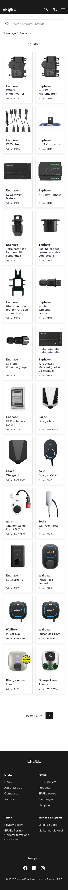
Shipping (44, 805)
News (8, 782)
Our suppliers (47, 782)
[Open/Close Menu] (63, 9)
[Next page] (49, 715)
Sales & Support (49, 824)
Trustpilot (34, 858)
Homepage (9, 33)
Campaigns (45, 799)
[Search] (46, 9)
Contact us (11, 793)
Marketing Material (50, 830)
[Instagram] (42, 868)
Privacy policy (13, 824)
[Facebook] (25, 868)
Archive (9, 799)
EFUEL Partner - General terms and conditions (16, 835)
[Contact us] (55, 9)
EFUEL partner (48, 793)
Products (25, 33)
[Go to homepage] (9, 10)
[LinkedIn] (34, 868)
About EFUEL (13, 787)
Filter (34, 44)
